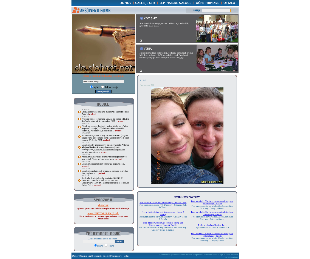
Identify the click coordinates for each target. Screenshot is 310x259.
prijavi (99, 246)
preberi (92, 114)
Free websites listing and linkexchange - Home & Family (163, 213)
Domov (75, 256)
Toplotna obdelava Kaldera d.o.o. (212, 225)
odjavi (109, 246)
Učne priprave (116, 256)
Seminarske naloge (100, 256)
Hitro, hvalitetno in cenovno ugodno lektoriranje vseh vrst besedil (103, 216)
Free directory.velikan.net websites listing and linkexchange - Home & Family (163, 224)
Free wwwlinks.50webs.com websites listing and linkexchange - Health (212, 202)
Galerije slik (85, 256)
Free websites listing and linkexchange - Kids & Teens (163, 202)
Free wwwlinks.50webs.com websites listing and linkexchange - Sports (212, 213)
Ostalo (126, 256)
